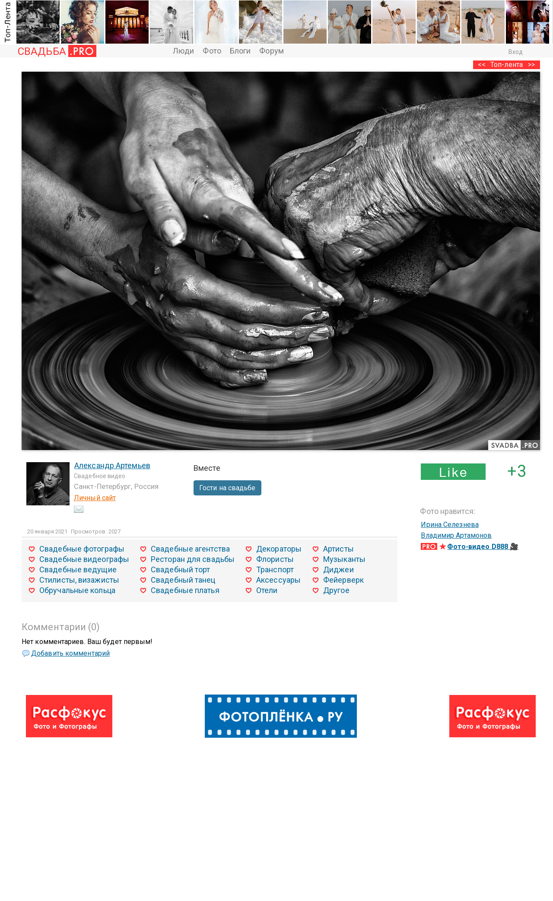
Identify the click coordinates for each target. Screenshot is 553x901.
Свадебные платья (185, 590)
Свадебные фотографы (81, 548)
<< (482, 64)
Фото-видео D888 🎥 (482, 547)
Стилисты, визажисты (79, 579)
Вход (516, 51)
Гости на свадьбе (227, 488)
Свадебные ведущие (78, 569)
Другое (336, 590)
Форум (271, 50)
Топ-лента (506, 64)
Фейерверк (343, 579)
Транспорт (275, 569)
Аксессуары (278, 579)
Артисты (338, 548)
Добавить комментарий (70, 653)
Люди (183, 50)
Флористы (275, 559)
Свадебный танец (183, 579)
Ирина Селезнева (450, 524)
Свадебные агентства (190, 548)
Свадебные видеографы (84, 559)
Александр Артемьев (112, 465)
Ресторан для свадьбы (193, 559)
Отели (267, 590)
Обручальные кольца (77, 590)
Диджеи (338, 569)
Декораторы (279, 548)
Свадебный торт (180, 569)
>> (531, 64)
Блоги (240, 50)
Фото (212, 50)
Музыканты (344, 559)
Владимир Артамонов (456, 535)
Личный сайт (95, 498)
